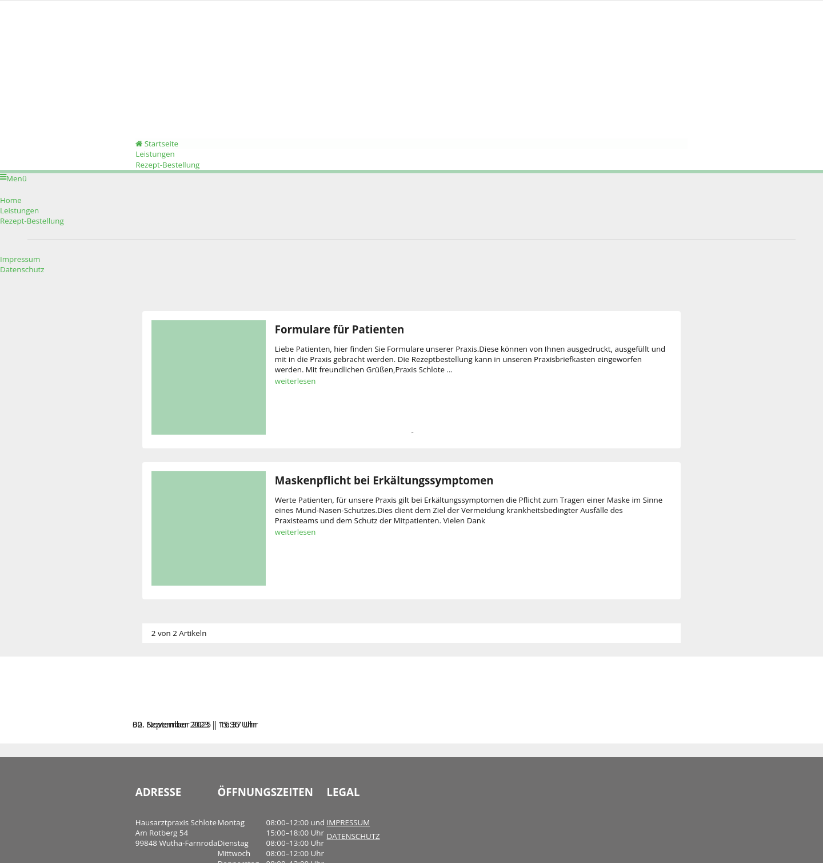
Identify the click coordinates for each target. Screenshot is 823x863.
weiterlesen (287, 390)
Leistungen (149, 161)
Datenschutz (22, 278)
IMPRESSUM (340, 831)
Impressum (20, 268)
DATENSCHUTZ (344, 845)
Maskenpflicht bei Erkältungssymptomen (376, 489)
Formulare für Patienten (331, 338)
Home (11, 209)
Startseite (151, 148)
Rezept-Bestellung (161, 173)
